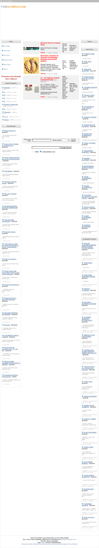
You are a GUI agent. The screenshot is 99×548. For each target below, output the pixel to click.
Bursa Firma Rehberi (55, 544)
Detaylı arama (7, 60)
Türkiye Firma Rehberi (41, 544)
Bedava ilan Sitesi (27, 544)
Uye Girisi (6, 55)
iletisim (5, 69)
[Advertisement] (63, 20)
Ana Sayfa (6, 46)
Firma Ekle (6, 50)
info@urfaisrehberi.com (68, 539)
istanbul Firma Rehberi (70, 544)
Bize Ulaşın (7, 64)
